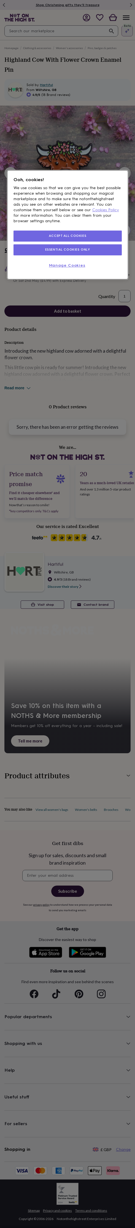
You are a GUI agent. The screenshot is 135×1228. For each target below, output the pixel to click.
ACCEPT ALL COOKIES (67, 236)
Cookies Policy (105, 210)
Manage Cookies (67, 265)
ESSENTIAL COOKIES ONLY (67, 249)
